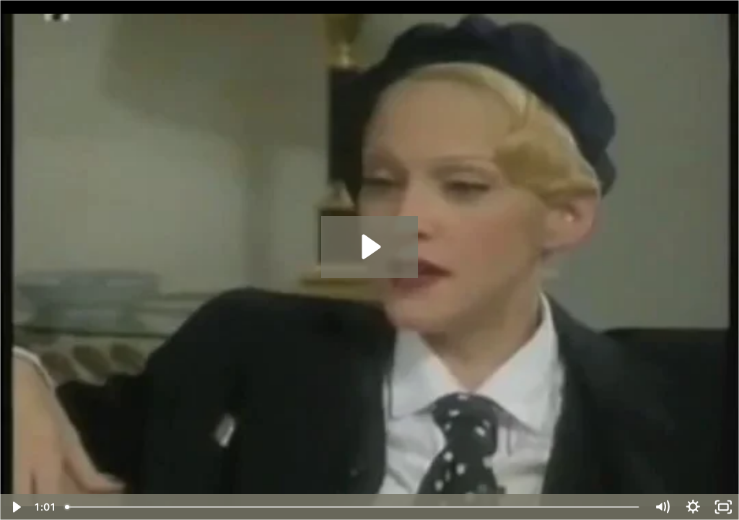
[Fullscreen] (723, 507)
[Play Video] (15, 507)
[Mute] (662, 507)
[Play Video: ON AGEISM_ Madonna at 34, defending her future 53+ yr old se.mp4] (369, 246)
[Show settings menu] (693, 507)
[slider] (353, 507)
